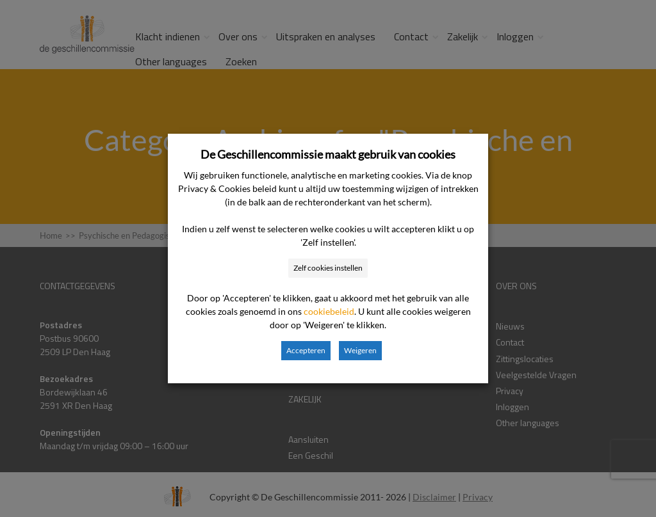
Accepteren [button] (305, 350)
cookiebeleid (329, 311)
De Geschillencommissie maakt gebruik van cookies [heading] (328, 154)
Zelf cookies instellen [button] (328, 268)
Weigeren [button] (360, 350)
